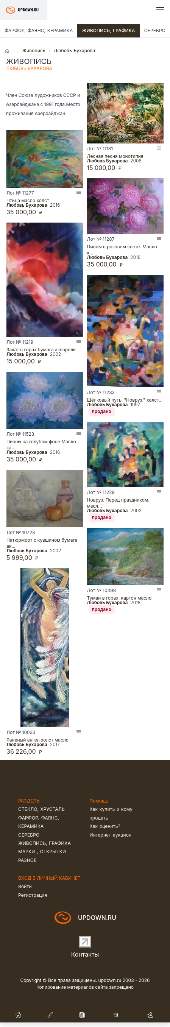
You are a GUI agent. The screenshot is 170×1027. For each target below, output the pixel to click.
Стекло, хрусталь (41, 809)
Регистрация (32, 895)
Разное (27, 860)
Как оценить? (105, 826)
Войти (25, 886)
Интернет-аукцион (111, 835)
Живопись (33, 50)
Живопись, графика (108, 30)
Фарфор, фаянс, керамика (39, 30)
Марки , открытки (42, 851)
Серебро (28, 835)
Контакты (85, 954)
